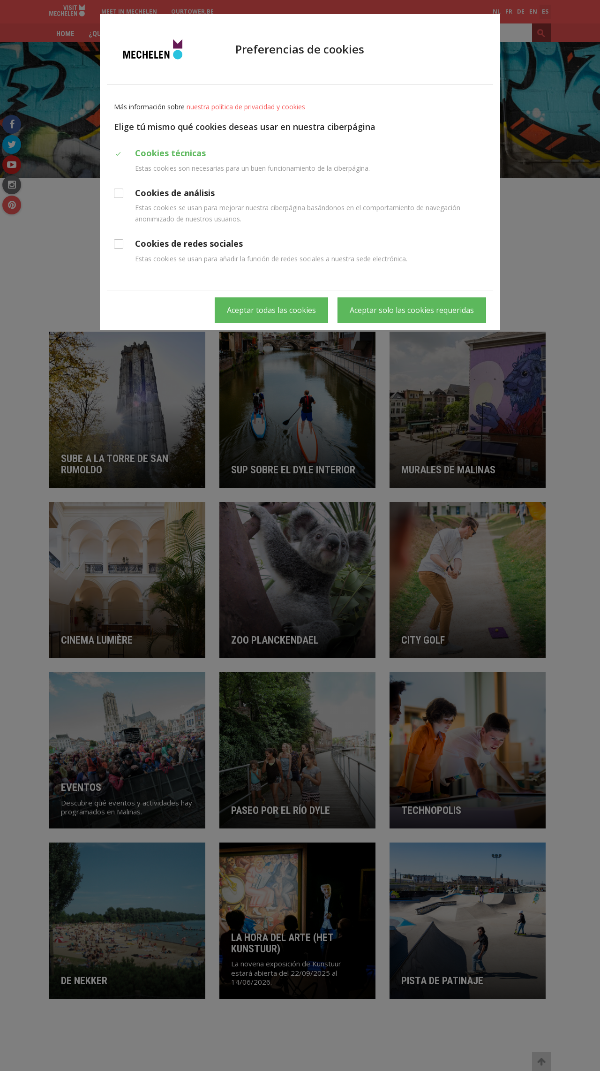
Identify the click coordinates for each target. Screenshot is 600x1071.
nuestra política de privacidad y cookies (246, 106)
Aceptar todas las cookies (271, 310)
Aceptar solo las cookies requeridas (412, 310)
